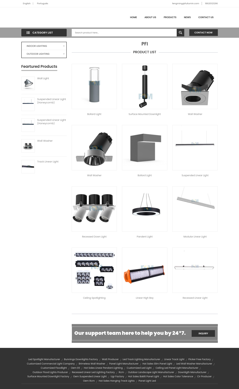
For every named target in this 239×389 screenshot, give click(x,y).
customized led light (139, 368)
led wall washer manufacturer (194, 363)
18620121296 (211, 3)
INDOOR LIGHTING (46, 46)
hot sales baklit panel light (143, 376)
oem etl (75, 368)
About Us (150, 17)
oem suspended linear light (90, 376)
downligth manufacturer (192, 372)
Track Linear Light (48, 161)
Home (133, 17)
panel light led (147, 380)
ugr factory (117, 376)
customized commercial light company (51, 363)
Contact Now (203, 32)
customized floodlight (54, 368)
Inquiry (203, 333)
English (27, 3)
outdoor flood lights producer (50, 372)
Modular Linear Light (195, 236)
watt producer (110, 359)
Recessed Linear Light (195, 298)
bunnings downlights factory (81, 359)
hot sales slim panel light (157, 363)
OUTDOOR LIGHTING (46, 54)
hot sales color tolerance (178, 376)
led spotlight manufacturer (44, 359)
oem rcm (89, 380)
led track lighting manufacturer (141, 359)
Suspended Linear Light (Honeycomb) (51, 101)
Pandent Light (145, 236)
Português (42, 3)
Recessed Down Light (94, 236)
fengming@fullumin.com (185, 3)
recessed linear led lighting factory (93, 372)
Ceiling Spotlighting (94, 298)
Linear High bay (145, 298)
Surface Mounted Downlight (145, 114)
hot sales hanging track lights (117, 380)
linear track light (174, 359)
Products (170, 17)
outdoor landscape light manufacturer (151, 372)
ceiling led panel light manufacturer (177, 368)
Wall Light (43, 78)
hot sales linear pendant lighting (103, 368)
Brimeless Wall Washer (92, 363)
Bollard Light (94, 114)
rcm (121, 372)
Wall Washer (45, 140)
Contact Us (206, 17)
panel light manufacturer (123, 363)
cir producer (204, 376)
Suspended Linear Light (195, 175)
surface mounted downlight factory (48, 376)
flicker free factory (199, 359)
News (187, 17)
